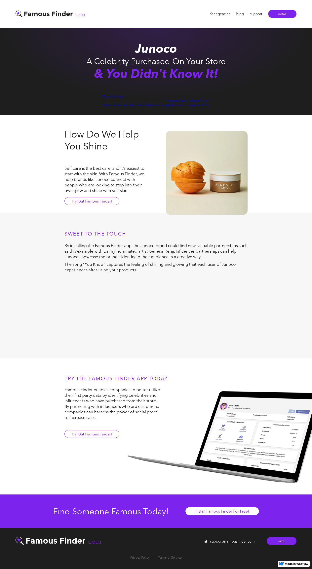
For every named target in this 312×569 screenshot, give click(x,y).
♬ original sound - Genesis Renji (183, 105)
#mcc (107, 105)
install (282, 13)
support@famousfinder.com (232, 541)
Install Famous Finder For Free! (222, 511)
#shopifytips (198, 100)
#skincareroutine (142, 105)
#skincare (120, 105)
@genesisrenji (113, 96)
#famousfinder (176, 100)
